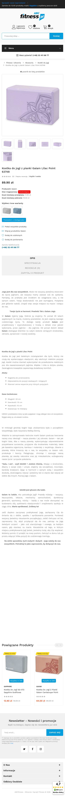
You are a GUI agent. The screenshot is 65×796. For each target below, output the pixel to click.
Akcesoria (29, 63)
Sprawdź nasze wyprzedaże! (13, 3)
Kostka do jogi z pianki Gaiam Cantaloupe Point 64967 (47, 692)
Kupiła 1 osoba (35, 176)
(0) (13, 176)
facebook (32, 749)
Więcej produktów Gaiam (15, 231)
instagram (40, 749)
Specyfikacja (32, 263)
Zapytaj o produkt (32, 273)
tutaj (11, 743)
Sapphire (8, 686)
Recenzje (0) (32, 268)
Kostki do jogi (43, 63)
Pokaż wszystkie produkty (16, 227)
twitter (24, 749)
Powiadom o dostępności (13, 220)
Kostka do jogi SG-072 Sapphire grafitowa (14, 691)
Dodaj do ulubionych (13, 235)
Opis (32, 258)
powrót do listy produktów (32, 72)
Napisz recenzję (21, 176)
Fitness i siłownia (13, 63)
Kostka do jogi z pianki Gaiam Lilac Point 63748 (25, 65)
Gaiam (14, 189)
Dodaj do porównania (14, 240)
